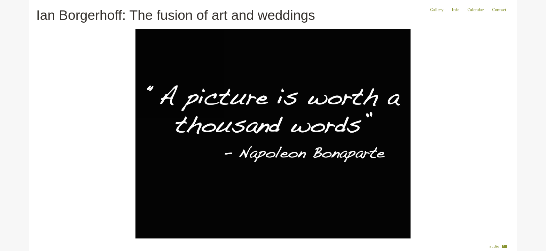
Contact (499, 9)
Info (455, 9)
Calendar (476, 9)
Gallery (437, 9)
